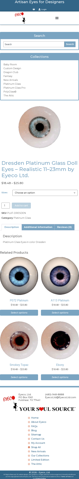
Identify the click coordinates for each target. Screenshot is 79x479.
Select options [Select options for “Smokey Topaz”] (19, 377)
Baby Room (10, 64)
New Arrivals (10, 80)
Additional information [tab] (38, 227)
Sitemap (36, 434)
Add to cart (21, 205)
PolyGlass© (9, 91)
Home (34, 417)
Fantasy (7, 76)
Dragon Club (10, 72)
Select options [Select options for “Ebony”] (60, 377)
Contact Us (37, 438)
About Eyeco (38, 422)
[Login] (39, 9)
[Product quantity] (5, 206)
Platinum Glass (12, 84)
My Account (38, 443)
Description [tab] (11, 227)
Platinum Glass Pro (14, 87)
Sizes (4, 193)
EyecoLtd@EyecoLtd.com (60, 397)
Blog (34, 430)
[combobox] (33, 44)
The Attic (8, 95)
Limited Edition (40, 459)
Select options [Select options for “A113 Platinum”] (60, 312)
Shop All (36, 447)
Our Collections (40, 455)
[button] (57, 18)
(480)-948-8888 (54, 394)
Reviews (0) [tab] (64, 227)
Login (44, 9)
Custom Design (12, 68)
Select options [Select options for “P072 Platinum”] (19, 312)
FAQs (34, 426)
